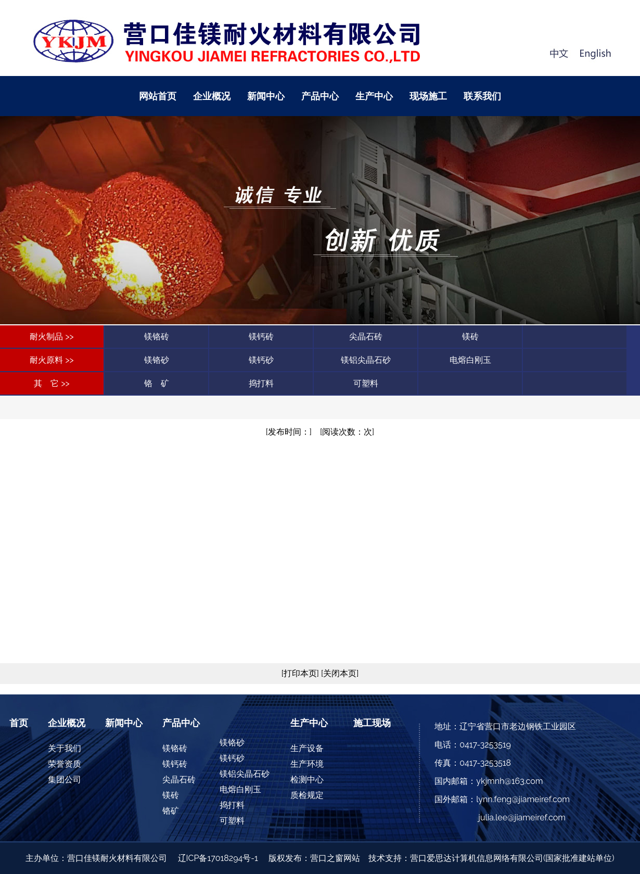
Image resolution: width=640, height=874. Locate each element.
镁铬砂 (156, 360)
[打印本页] (300, 673)
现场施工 (428, 96)
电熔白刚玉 (470, 360)
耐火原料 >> (51, 360)
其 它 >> (51, 383)
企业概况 (212, 96)
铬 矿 (156, 383)
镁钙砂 (261, 360)
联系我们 (482, 96)
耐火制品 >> (51, 336)
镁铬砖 (156, 336)
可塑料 (365, 383)
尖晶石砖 (365, 336)
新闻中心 (266, 96)
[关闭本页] (339, 673)
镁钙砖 (261, 336)
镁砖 (470, 336)
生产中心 (374, 96)
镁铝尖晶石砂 (366, 360)
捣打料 (261, 383)
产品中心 (320, 96)
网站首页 (157, 96)
